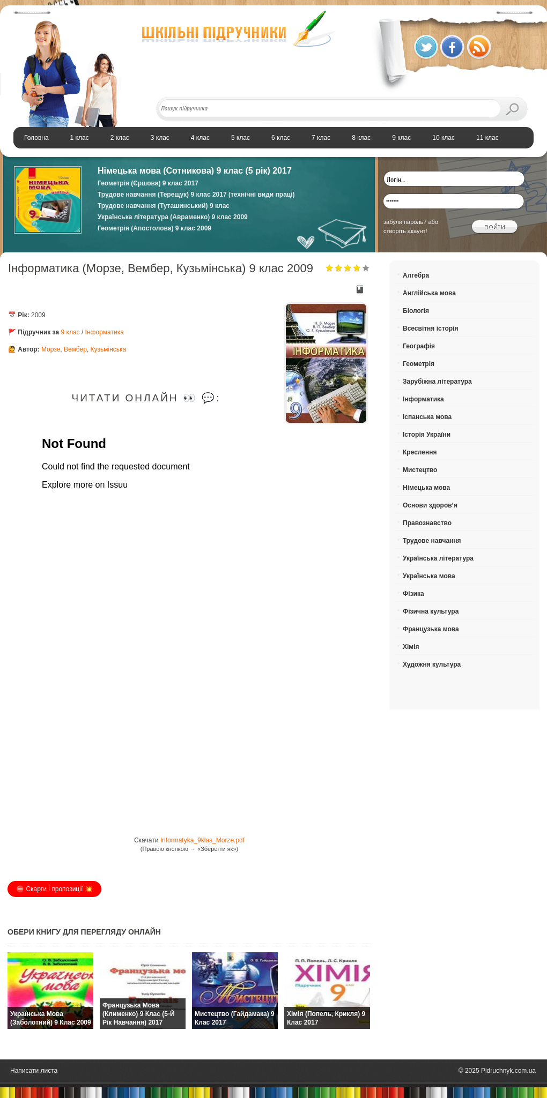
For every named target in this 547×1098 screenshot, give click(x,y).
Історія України (426, 434)
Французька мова (431, 629)
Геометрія (418, 364)
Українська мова (429, 576)
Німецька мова (426, 487)
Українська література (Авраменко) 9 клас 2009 (173, 217)
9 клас (70, 332)
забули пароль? (404, 222)
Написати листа (33, 1070)
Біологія (416, 311)
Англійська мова (429, 293)
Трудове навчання (432, 540)
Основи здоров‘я (430, 505)
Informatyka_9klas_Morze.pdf (202, 840)
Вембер (75, 349)
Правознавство (427, 523)
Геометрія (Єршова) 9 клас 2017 (148, 183)
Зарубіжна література (437, 381)
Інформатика (104, 332)
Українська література (438, 558)
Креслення (420, 452)
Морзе (50, 349)
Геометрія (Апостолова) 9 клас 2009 (154, 228)
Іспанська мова (427, 417)
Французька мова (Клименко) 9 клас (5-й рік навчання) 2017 (138, 1014)
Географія (419, 346)
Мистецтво (420, 470)
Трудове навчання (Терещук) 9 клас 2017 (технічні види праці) (196, 194)
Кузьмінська (109, 349)
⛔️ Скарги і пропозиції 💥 (54, 889)
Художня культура (432, 664)
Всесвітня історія (430, 328)
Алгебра (416, 275)
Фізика (413, 593)
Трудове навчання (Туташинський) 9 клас (164, 206)
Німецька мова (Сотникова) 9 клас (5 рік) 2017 (195, 170)
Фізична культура (431, 611)
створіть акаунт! (405, 231)
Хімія (411, 647)
